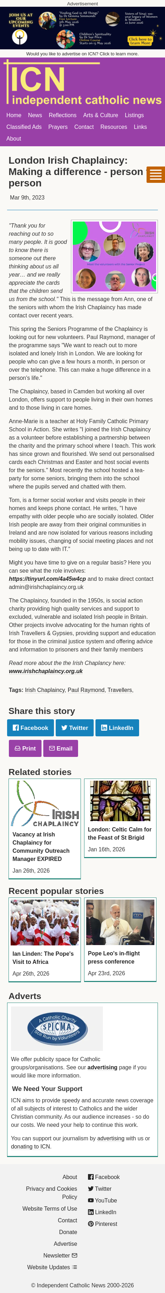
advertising (102, 1067)
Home (13, 115)
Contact (84, 127)
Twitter (74, 728)
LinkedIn (117, 728)
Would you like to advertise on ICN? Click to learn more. (82, 53)
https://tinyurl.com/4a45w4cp (47, 579)
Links (140, 127)
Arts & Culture (100, 115)
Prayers (58, 127)
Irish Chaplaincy (44, 690)
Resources (113, 127)
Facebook (30, 728)
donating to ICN (30, 1147)
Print (25, 748)
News (35, 115)
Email (60, 748)
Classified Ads (24, 127)
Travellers (120, 690)
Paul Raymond (86, 690)
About (13, 139)
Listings (134, 115)
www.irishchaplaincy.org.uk (46, 671)
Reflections (62, 115)
